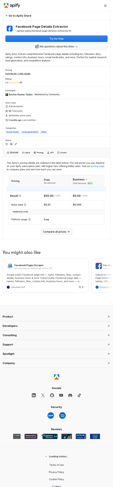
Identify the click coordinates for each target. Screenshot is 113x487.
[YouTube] (61, 395)
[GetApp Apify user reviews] (17, 436)
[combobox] (56, 46)
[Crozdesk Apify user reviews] (95, 436)
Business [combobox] (80, 179)
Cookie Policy (56, 479)
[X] (43, 395)
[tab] (12, 152)
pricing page (98, 166)
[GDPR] (51, 415)
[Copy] (44, 30)
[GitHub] (52, 395)
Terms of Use (56, 464)
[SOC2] (62, 415)
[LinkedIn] (33, 395)
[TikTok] (79, 395)
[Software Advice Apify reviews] (31, 436)
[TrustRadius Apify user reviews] (81, 436)
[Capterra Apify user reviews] (49, 436)
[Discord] (70, 395)
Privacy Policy (56, 472)
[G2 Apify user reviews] (66, 436)
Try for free (56, 38)
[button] (56, 317)
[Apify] (12, 5)
